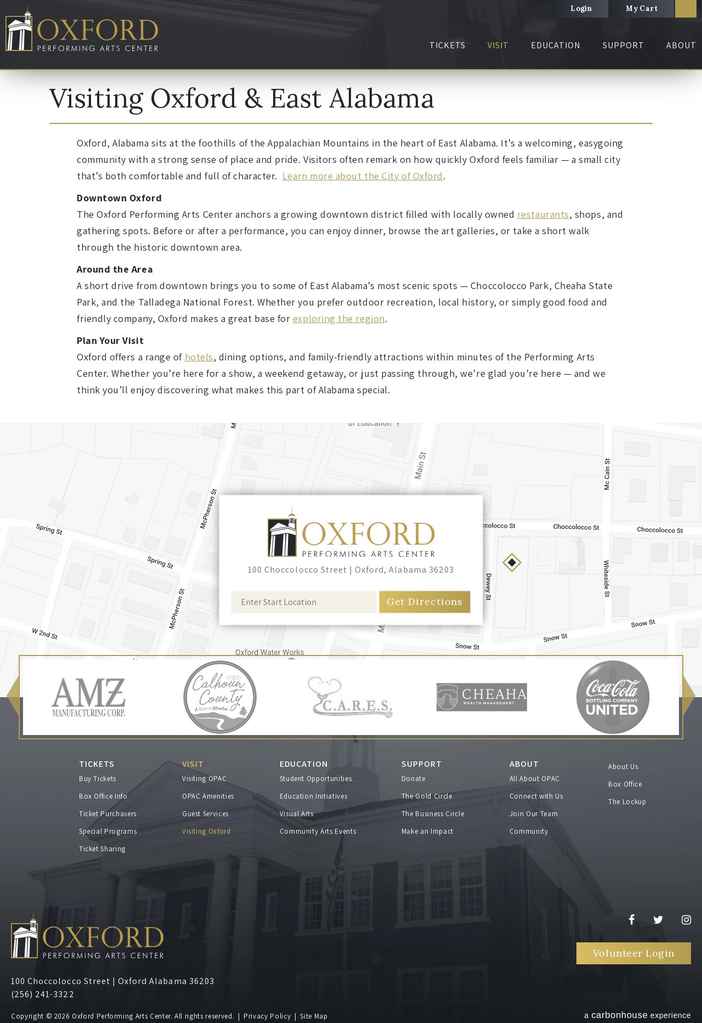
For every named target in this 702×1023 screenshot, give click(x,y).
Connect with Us (536, 796)
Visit (498, 45)
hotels (199, 357)
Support (623, 45)
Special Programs (108, 831)
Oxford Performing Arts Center (81, 28)
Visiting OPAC (204, 778)
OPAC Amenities (208, 796)
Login (581, 8)
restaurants (543, 214)
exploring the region (339, 318)
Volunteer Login (634, 953)
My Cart (642, 8)
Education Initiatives (314, 796)
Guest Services (205, 813)
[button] (13, 697)
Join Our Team (533, 813)
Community (528, 831)
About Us (623, 766)
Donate (413, 778)
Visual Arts (297, 813)
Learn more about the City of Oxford (362, 175)
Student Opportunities (316, 778)
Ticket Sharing (102, 849)
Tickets (447, 45)
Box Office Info (103, 796)
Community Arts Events (318, 831)
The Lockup (627, 801)
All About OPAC (534, 778)
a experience (637, 1015)
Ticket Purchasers (108, 813)
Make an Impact (427, 831)
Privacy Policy (267, 1016)
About (681, 45)
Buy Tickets (97, 778)
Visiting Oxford (206, 831)
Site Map (313, 1016)
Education (555, 45)
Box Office (625, 784)
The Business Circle (432, 813)
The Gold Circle (426, 796)
